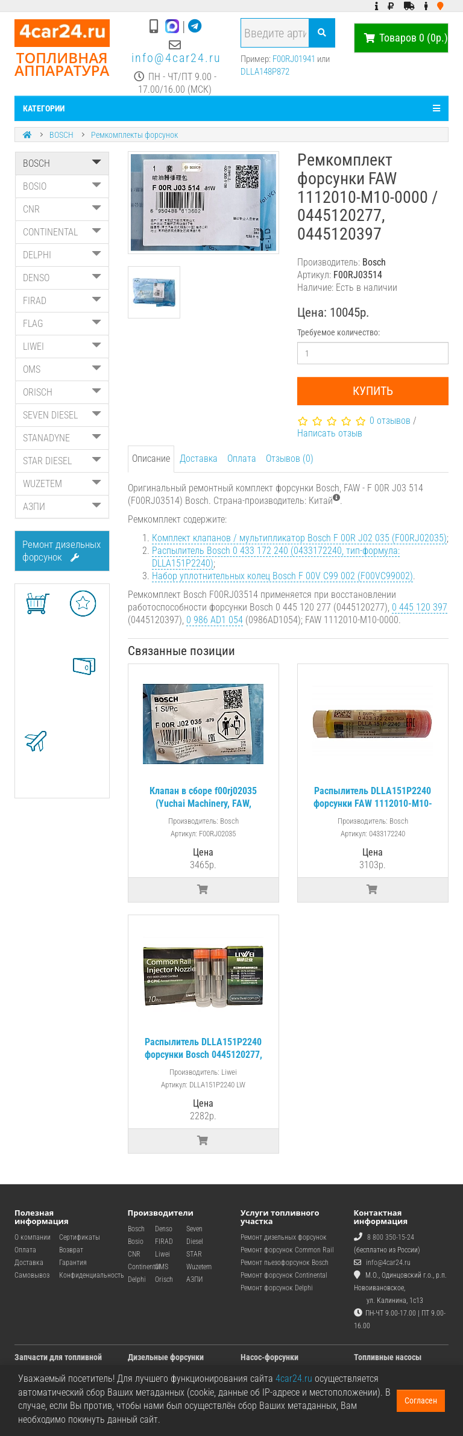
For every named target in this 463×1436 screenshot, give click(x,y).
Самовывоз (31, 1275)
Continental (144, 1267)
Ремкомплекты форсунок (134, 135)
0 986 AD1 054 (214, 620)
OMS (62, 369)
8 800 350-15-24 (390, 1237)
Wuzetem (199, 1267)
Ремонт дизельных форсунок (61, 550)
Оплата (241, 458)
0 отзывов (390, 420)
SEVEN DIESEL (62, 415)
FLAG (62, 323)
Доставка (199, 458)
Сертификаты (79, 1237)
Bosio (135, 1241)
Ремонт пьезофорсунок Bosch (285, 1262)
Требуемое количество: (338, 332)
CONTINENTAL (62, 232)
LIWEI (62, 346)
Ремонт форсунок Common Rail (287, 1250)
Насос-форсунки (269, 1357)
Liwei (162, 1254)
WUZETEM (62, 484)
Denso (163, 1229)
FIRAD (62, 300)
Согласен (421, 1400)
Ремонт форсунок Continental (284, 1275)
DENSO (62, 278)
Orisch (164, 1279)
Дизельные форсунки (166, 1357)
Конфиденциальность (91, 1275)
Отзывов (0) (289, 458)
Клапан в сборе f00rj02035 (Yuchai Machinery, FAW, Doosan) (203, 803)
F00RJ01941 (293, 59)
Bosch (136, 1229)
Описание (151, 458)
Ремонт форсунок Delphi (277, 1288)
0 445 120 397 (419, 607)
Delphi (137, 1279)
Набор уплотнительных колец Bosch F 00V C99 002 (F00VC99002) (282, 576)
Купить (373, 391)
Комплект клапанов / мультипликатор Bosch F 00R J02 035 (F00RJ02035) (299, 538)
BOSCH (61, 135)
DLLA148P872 (265, 71)
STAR (194, 1254)
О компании (32, 1237)
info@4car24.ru (176, 58)
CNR (62, 209)
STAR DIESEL (62, 461)
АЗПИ (62, 506)
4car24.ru (294, 1378)
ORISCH (62, 392)
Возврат (71, 1250)
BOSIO (62, 186)
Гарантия (73, 1262)
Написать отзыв (329, 433)
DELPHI (62, 255)
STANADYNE (62, 438)
